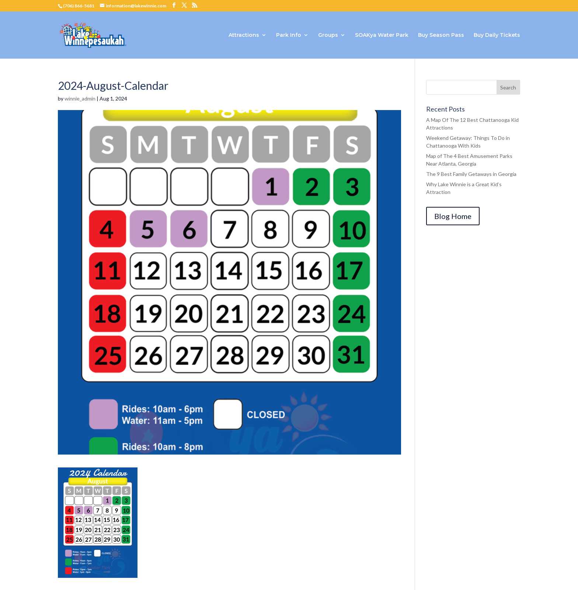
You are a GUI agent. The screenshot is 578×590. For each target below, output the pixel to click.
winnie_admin (80, 98)
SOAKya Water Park (381, 35)
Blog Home (452, 216)
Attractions (244, 35)
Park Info (288, 35)
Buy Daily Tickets (497, 35)
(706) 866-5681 (78, 5)
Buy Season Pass (441, 35)
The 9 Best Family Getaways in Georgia (471, 174)
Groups (328, 35)
